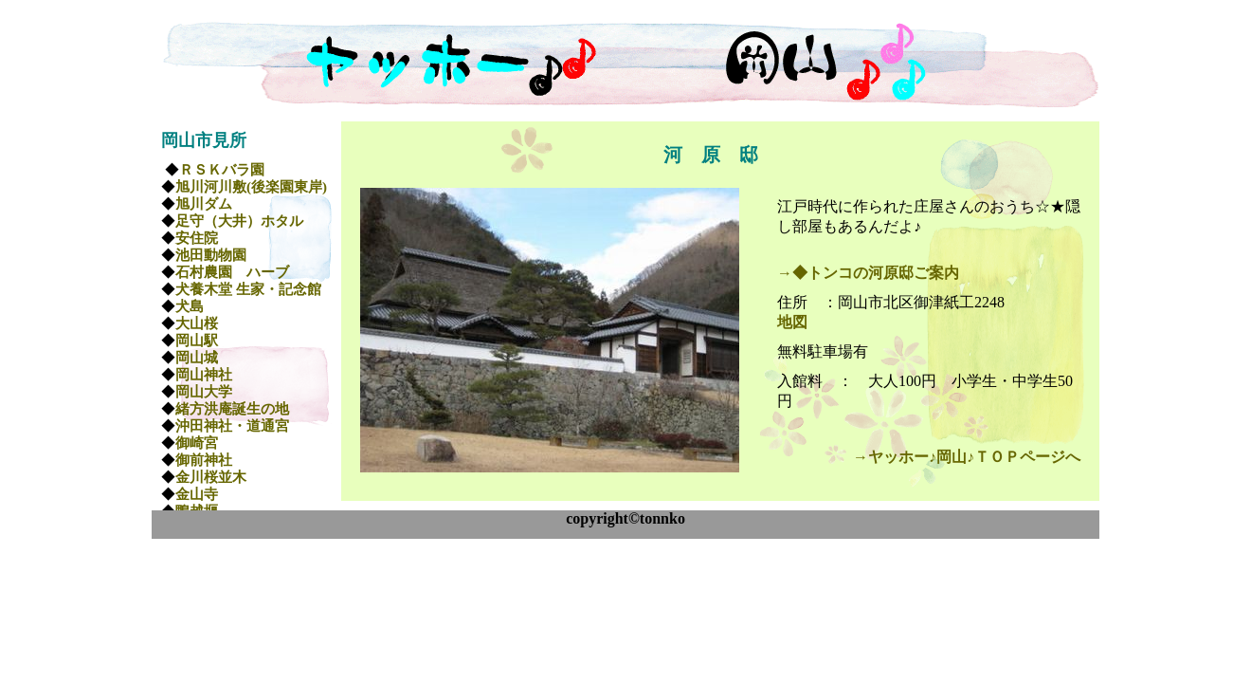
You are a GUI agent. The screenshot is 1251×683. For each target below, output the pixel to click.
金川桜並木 (210, 477)
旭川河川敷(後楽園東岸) (251, 186)
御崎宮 (196, 443)
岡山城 (196, 357)
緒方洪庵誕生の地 (232, 408)
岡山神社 (203, 374)
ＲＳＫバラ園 (221, 169)
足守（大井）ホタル (239, 221)
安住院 (196, 238)
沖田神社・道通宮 (232, 426)
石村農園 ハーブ (232, 272)
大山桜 (196, 323)
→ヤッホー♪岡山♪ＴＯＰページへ (966, 457)
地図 (792, 322)
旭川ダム (203, 204)
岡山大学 (203, 391)
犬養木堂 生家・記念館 (248, 289)
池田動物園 (210, 255)
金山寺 (196, 494)
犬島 (189, 306)
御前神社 (203, 460)
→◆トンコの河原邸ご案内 (868, 273)
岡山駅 (196, 340)
